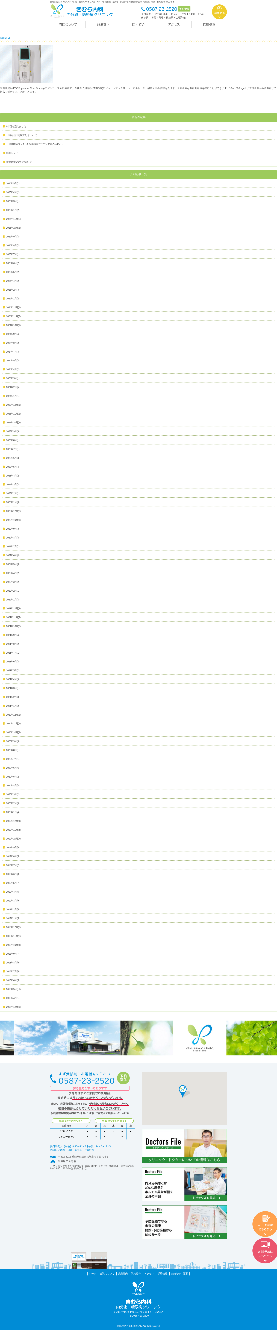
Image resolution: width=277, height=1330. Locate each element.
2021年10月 (13, 626)
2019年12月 (13, 821)
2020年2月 (12, 803)
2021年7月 (12, 653)
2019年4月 (12, 892)
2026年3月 (12, 201)
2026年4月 (12, 192)
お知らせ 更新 (179, 1273)
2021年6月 (12, 661)
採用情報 (162, 1273)
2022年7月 (12, 546)
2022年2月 (12, 591)
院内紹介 (136, 1273)
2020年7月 (12, 759)
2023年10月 (13, 422)
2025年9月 (12, 237)
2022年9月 (12, 529)
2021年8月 (12, 644)
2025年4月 (12, 281)
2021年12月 (13, 608)
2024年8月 (12, 343)
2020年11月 (13, 723)
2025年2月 (12, 290)
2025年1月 (12, 298)
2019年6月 (12, 874)
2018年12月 (13, 927)
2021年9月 (12, 635)
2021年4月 (12, 679)
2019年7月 (12, 865)
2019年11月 (13, 830)
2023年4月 (12, 476)
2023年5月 (12, 467)
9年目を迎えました (16, 126)
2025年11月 (13, 219)
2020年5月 (12, 777)
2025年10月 (13, 228)
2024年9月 (12, 334)
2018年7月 (12, 971)
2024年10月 (13, 325)
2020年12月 (13, 715)
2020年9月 (12, 741)
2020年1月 (12, 812)
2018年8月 (12, 963)
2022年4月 (12, 573)
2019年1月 (12, 918)
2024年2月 (12, 387)
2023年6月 (12, 458)
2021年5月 (12, 670)
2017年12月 (13, 1007)
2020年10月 (13, 732)
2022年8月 (12, 538)
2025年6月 (12, 263)
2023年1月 (12, 502)
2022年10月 (13, 520)
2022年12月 (13, 511)
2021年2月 (12, 697)
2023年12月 (13, 405)
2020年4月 (12, 785)
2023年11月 (13, 414)
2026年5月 (12, 183)
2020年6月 (12, 768)
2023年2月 (12, 493)
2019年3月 (12, 901)
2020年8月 (12, 750)
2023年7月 (12, 449)
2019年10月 (13, 839)
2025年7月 (12, 254)
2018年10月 (13, 945)
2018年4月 (12, 998)
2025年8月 (12, 245)
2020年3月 (12, 794)
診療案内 (123, 1273)
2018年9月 (12, 954)
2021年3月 (12, 688)
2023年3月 (12, 484)
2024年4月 (12, 369)
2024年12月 (13, 307)
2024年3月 (12, 378)
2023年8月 (12, 440)
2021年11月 (13, 617)
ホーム (92, 1273)
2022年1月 (12, 600)
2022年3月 (12, 582)
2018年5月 (13, 989)
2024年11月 (13, 316)
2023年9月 (12, 431)
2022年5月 (12, 564)
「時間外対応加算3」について (21, 135)
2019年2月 (12, 909)
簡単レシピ (12, 153)
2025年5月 (12, 272)
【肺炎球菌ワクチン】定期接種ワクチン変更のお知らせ (35, 144)
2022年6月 (12, 555)
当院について (107, 1273)
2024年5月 (12, 360)
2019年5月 (12, 883)
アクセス (149, 1273)
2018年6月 (12, 980)
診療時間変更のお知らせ (18, 161)
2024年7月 (12, 352)
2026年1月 (12, 210)
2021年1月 (12, 706)
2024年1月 (12, 396)
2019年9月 (12, 847)
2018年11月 (13, 936)
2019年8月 (12, 856)
